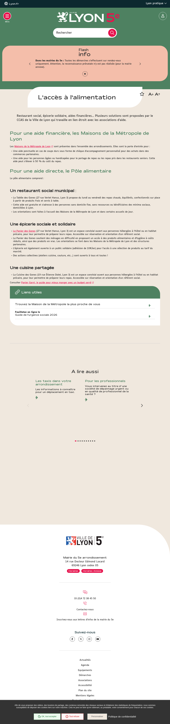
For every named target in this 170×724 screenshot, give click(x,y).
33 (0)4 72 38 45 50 (85, 598)
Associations (85, 680)
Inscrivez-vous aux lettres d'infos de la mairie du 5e (85, 620)
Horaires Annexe (92, 571)
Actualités (85, 660)
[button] (29, 64)
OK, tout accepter (47, 716)
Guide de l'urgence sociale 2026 (36, 378)
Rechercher (64, 32)
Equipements (85, 670)
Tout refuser (72, 716)
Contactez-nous (85, 610)
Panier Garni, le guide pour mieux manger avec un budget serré (56, 346)
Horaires (73, 571)
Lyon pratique (156, 3)
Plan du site (85, 690)
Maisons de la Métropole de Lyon (32, 210)
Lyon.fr (14, 4)
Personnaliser (97, 717)
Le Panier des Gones (24, 294)
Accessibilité (85, 685)
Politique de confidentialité (122, 716)
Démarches (85, 675)
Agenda (85, 665)
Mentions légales (85, 696)
